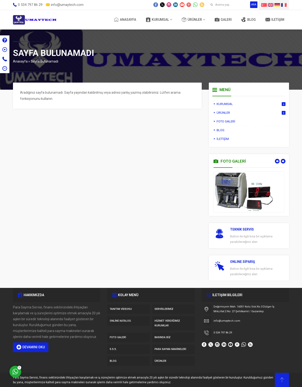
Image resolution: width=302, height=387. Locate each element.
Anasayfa (20, 61)
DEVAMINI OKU (31, 347)
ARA (253, 4)
